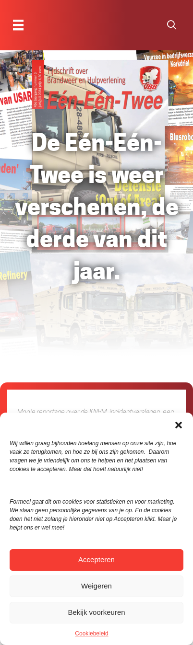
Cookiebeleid (91, 633)
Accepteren (96, 559)
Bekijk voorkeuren (96, 612)
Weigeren (96, 586)
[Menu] (18, 25)
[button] (178, 424)
